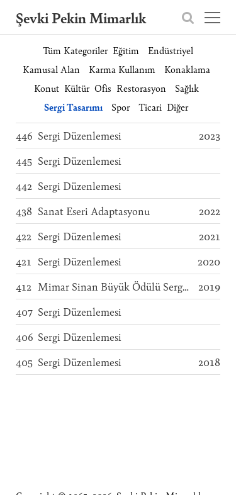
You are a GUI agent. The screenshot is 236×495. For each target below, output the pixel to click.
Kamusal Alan (51, 68)
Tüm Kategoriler (75, 50)
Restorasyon (141, 87)
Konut (46, 87)
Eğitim (126, 50)
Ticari (150, 106)
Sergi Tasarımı (73, 106)
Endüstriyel (170, 50)
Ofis (102, 87)
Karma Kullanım (122, 68)
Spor (120, 106)
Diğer (177, 106)
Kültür (76, 87)
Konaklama (187, 68)
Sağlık (187, 87)
